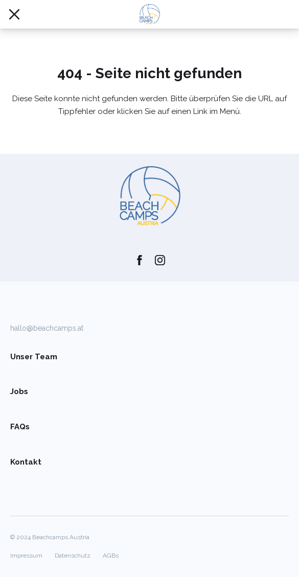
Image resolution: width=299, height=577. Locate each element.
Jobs (19, 391)
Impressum (26, 555)
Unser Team (33, 356)
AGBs (111, 555)
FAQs (20, 426)
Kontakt (25, 462)
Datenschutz (72, 555)
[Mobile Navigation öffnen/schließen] (14, 14)
